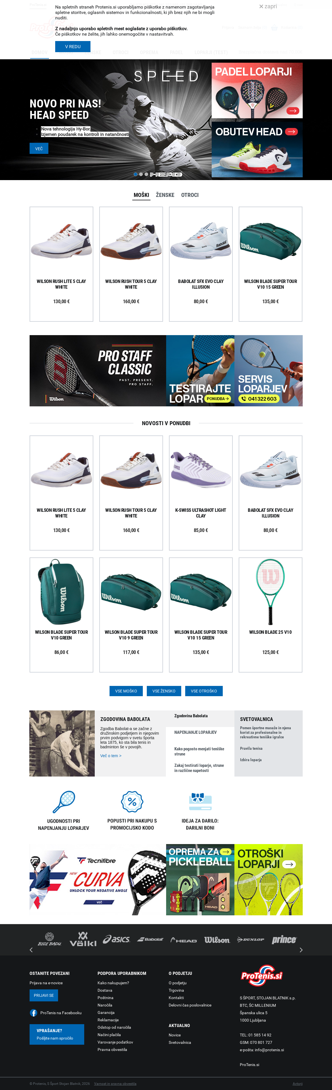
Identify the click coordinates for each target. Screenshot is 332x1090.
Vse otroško (204, 691)
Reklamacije (108, 1020)
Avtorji (298, 1084)
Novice (175, 1035)
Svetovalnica (180, 1042)
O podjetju (178, 983)
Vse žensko (164, 691)
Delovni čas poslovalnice (190, 1005)
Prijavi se (44, 995)
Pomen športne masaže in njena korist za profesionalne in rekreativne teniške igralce (265, 732)
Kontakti (176, 997)
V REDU (73, 46)
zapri (268, 6)
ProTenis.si (249, 1064)
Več (39, 148)
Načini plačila (109, 1034)
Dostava (105, 990)
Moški (141, 194)
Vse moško (126, 691)
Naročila (105, 1005)
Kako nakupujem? (113, 983)
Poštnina (106, 997)
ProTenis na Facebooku (61, 1012)
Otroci (190, 194)
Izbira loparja (251, 759)
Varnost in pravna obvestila (115, 1084)
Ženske (165, 194)
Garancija (106, 1012)
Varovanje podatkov (115, 1042)
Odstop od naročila (114, 1027)
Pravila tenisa (251, 748)
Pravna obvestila (112, 1049)
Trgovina (176, 990)
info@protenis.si (269, 1050)
